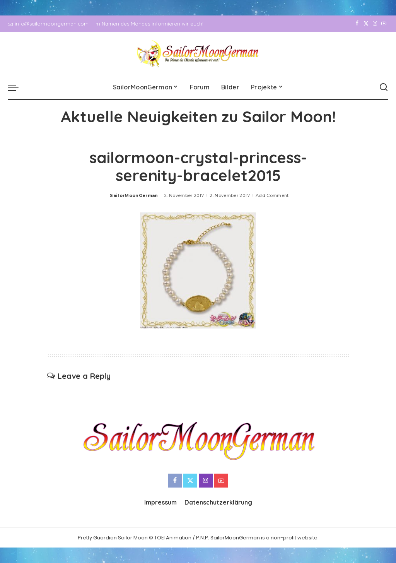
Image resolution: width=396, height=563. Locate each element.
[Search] (383, 87)
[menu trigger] (17, 87)
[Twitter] (366, 23)
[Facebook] (357, 23)
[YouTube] (383, 23)
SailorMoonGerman (134, 195)
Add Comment (272, 195)
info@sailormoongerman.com (48, 24)
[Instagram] (374, 23)
